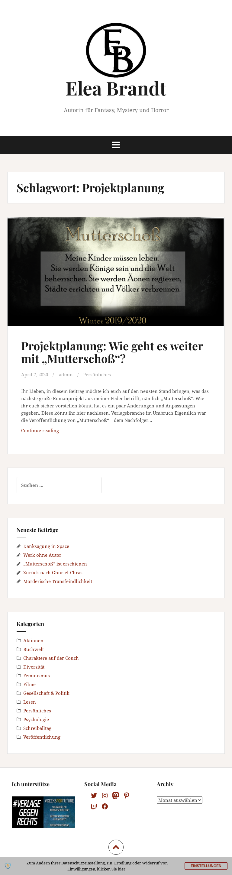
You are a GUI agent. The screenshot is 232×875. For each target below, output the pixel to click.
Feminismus (36, 675)
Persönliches (97, 374)
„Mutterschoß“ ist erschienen (55, 563)
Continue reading (57, 431)
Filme (29, 684)
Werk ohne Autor (42, 555)
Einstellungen (206, 866)
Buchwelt (33, 649)
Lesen (29, 701)
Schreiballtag (37, 728)
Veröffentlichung (41, 737)
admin (66, 374)
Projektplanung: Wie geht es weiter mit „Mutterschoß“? (112, 352)
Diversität (33, 666)
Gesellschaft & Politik (46, 693)
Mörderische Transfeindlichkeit (57, 581)
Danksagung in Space (46, 546)
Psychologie (36, 719)
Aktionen (33, 640)
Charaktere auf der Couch (51, 658)
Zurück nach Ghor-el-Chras (52, 572)
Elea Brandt (116, 87)
